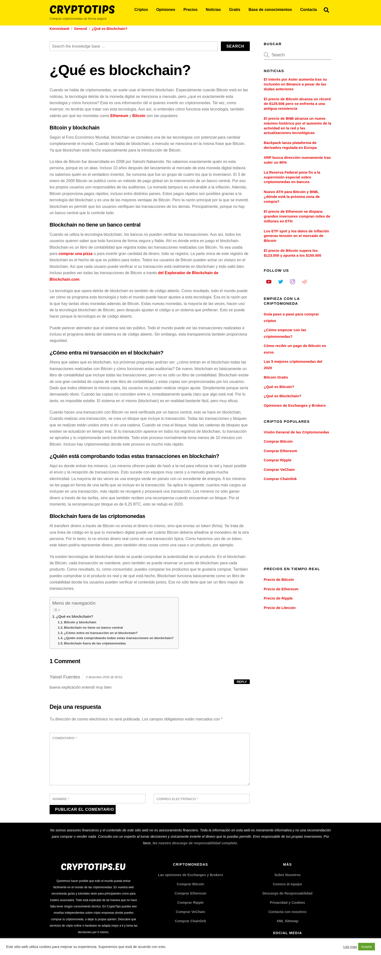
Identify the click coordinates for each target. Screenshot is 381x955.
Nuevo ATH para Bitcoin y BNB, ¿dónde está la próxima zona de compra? (292, 196)
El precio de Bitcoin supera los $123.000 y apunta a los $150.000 (292, 252)
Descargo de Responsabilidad (287, 893)
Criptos (141, 10)
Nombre (60, 799)
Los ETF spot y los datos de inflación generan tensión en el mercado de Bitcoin (296, 236)
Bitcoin (139, 116)
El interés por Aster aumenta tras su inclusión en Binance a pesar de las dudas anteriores (295, 84)
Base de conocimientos (270, 10)
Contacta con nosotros (287, 912)
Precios (190, 10)
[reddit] (304, 281)
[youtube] (269, 281)
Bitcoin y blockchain (80, 622)
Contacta (308, 10)
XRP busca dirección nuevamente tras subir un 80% (297, 159)
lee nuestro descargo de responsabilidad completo (195, 843)
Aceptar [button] (366, 946)
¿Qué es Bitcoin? (279, 387)
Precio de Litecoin (280, 608)
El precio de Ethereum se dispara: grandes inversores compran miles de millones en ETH (297, 216)
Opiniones (165, 10)
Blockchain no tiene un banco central (93, 627)
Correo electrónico (177, 799)
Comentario (64, 738)
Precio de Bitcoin (279, 579)
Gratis (234, 10)
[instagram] (292, 281)
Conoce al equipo (287, 884)
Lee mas (350, 947)
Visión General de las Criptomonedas (296, 432)
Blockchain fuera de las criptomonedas (95, 643)
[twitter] (281, 281)
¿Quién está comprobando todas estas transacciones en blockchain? (118, 638)
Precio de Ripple (278, 598)
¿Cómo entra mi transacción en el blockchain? (101, 633)
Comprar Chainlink (280, 479)
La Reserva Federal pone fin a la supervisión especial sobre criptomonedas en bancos (292, 177)
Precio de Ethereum (281, 589)
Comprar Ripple (278, 460)
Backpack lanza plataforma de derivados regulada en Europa (290, 145)
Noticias (213, 10)
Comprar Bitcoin (278, 441)
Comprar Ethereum (280, 451)
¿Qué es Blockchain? (282, 396)
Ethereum (119, 116)
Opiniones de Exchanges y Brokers (295, 405)
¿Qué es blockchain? (74, 616)
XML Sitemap (287, 921)
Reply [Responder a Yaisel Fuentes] (242, 682)
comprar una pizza (75, 254)
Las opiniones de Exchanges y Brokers (190, 875)
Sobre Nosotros (287, 875)
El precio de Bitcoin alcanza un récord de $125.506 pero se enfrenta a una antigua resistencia (297, 104)
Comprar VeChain (279, 469)
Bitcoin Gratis (276, 377)
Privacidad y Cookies (287, 902)
